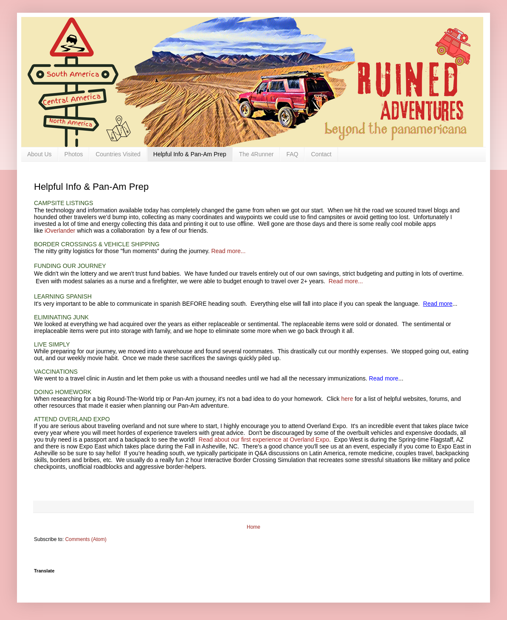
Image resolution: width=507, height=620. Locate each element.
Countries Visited (118, 154)
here (347, 398)
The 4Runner (256, 154)
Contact (321, 154)
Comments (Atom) (85, 539)
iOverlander (60, 230)
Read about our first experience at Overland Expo (264, 439)
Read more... (228, 251)
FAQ (292, 154)
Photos (74, 154)
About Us (39, 154)
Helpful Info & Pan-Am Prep (189, 154)
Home (253, 527)
